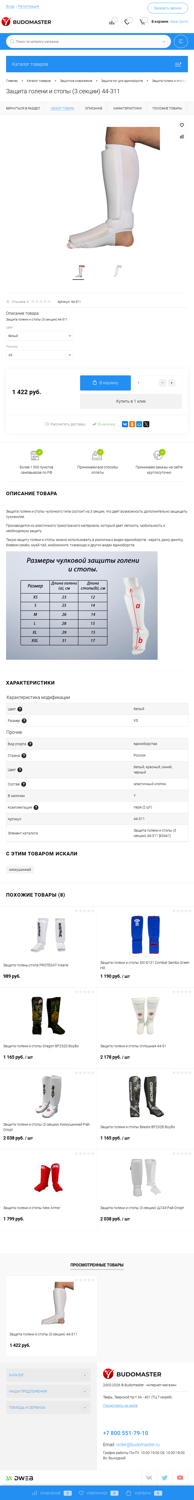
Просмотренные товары (97, 1265)
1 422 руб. (20, 1346)
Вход (10, 6)
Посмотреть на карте (120, 1406)
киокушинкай (20, 870)
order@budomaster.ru (138, 1445)
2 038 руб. (48, 1142)
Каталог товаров (97, 64)
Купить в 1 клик (131, 401)
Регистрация (28, 6)
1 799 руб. (48, 1222)
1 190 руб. (145, 980)
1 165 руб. (48, 1061)
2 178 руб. (145, 1061)
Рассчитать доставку (65, 425)
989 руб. (48, 980)
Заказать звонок (168, 8)
